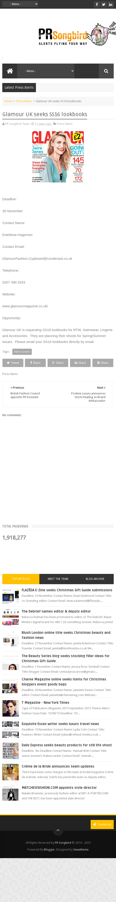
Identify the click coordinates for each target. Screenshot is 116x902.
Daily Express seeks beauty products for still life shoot (67, 754)
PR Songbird (63, 851)
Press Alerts (24, 101)
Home (8, 101)
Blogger (49, 858)
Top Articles (21, 587)
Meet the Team (58, 587)
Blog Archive (95, 587)
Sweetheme (81, 858)
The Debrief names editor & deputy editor (56, 620)
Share (45, 362)
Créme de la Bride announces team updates (58, 775)
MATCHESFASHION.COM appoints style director (59, 796)
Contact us (102, 833)
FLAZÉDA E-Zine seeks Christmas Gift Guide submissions (67, 599)
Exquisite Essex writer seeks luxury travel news (60, 732)
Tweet (16, 362)
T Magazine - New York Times (45, 711)
